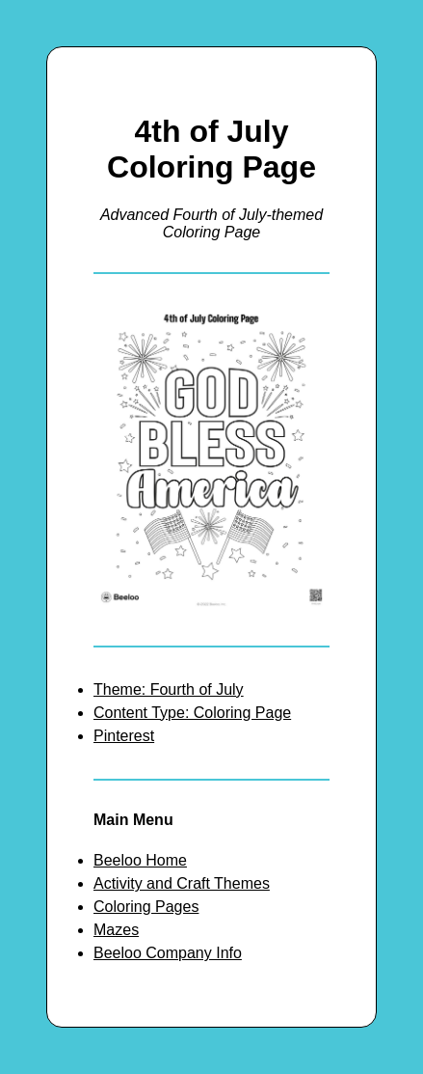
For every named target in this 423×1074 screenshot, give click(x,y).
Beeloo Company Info (167, 953)
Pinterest (123, 736)
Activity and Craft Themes (181, 883)
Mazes (116, 930)
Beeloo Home (140, 860)
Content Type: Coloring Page (192, 712)
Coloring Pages (145, 906)
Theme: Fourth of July (168, 689)
